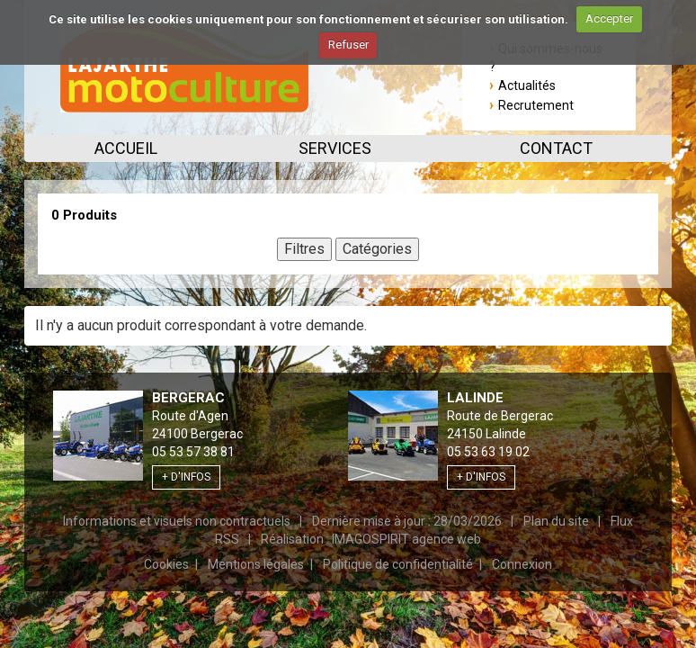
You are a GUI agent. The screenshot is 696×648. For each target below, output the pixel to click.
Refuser (348, 44)
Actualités (527, 85)
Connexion (522, 564)
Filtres (304, 248)
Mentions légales (256, 564)
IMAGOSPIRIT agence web (406, 539)
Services (335, 148)
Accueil (125, 148)
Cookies (166, 564)
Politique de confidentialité (398, 564)
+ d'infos (186, 477)
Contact (556, 148)
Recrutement (536, 105)
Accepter (609, 18)
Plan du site (556, 521)
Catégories (377, 248)
